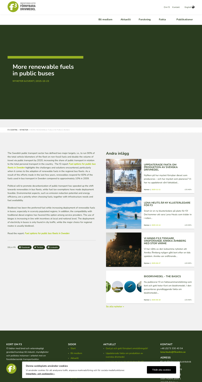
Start (73, 348)
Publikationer (184, 19)
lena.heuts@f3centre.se (173, 352)
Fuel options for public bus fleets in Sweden (47, 233)
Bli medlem (105, 19)
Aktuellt (126, 19)
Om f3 (167, 7)
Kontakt (176, 7)
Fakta (162, 19)
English (189, 7)
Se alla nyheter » (115, 306)
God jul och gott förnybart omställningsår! (127, 348)
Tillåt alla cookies (161, 368)
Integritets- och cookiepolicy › (40, 372)
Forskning (145, 19)
